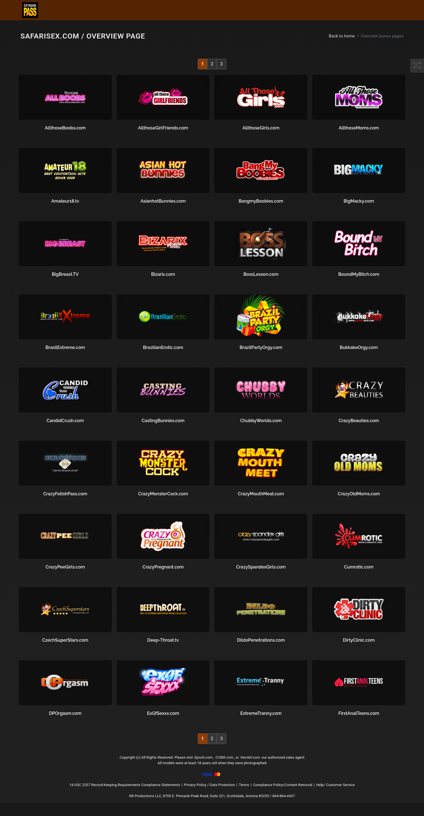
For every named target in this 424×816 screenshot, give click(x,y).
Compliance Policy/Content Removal (296, 794)
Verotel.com (257, 761)
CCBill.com (227, 761)
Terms (251, 794)
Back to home (336, 37)
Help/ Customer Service (359, 794)
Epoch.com (203, 761)
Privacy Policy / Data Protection (210, 794)
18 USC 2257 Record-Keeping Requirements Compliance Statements (108, 794)
